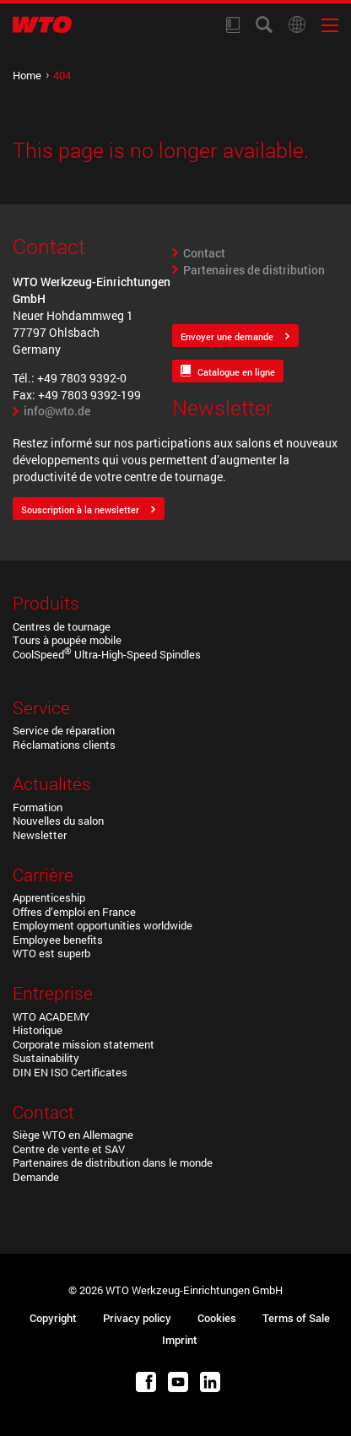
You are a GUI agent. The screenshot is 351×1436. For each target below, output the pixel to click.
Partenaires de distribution (254, 270)
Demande (36, 1177)
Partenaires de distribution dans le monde (113, 1162)
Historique (37, 1030)
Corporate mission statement (83, 1044)
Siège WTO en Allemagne (73, 1134)
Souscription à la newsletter (80, 509)
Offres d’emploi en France (74, 911)
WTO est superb (51, 953)
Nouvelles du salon (58, 820)
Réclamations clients (64, 744)
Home (27, 75)
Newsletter (40, 835)
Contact (204, 253)
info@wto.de (57, 411)
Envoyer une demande (227, 336)
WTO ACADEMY (51, 1016)
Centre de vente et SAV (69, 1149)
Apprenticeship (49, 897)
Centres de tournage (62, 626)
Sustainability (46, 1058)
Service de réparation (64, 730)
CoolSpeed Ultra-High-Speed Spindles (107, 654)
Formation (37, 807)
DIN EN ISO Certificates (70, 1072)
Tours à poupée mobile (67, 640)
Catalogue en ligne (236, 372)
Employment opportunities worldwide (102, 925)
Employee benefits (58, 939)
